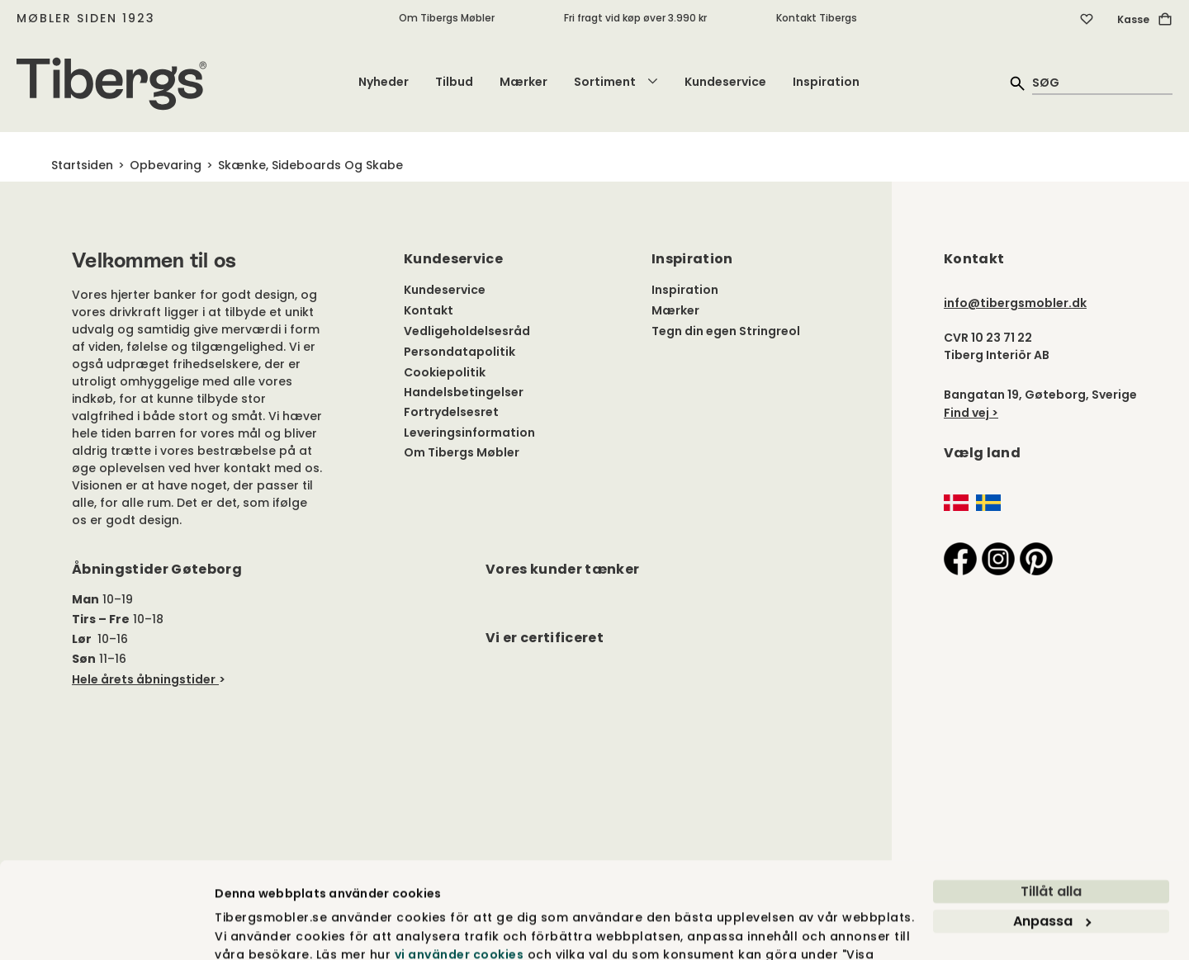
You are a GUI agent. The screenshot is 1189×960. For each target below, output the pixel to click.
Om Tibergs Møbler (447, 18)
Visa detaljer (254, 928)
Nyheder (383, 81)
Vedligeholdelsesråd (467, 331)
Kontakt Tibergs (816, 18)
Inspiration (826, 81)
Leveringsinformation (469, 432)
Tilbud (454, 81)
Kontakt (428, 310)
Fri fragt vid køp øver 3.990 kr (635, 18)
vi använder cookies (459, 867)
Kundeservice (725, 81)
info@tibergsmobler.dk (1015, 303)
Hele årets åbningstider (144, 679)
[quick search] (1102, 82)
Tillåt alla (1051, 804)
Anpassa (1052, 834)
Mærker (523, 81)
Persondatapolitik (459, 351)
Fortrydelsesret (451, 412)
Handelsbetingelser (463, 392)
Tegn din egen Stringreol (725, 331)
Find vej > (971, 412)
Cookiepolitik (445, 372)
